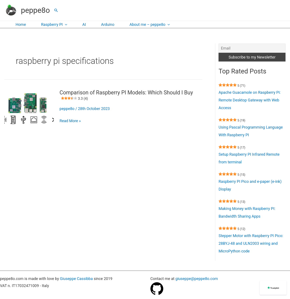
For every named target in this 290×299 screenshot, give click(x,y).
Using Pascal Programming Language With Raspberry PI (251, 131)
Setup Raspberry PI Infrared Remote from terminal (249, 158)
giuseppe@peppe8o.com (196, 278)
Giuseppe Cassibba (76, 278)
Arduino (107, 24)
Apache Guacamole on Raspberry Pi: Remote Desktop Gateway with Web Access (250, 100)
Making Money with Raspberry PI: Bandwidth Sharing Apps (247, 212)
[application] (65, 24)
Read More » (70, 120)
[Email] (252, 48)
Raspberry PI (54, 24)
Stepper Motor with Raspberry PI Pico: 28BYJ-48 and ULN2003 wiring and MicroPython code (251, 243)
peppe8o (35, 10)
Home (21, 24)
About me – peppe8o (150, 24)
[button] (56, 10)
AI (84, 24)
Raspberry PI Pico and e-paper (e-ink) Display (250, 185)
